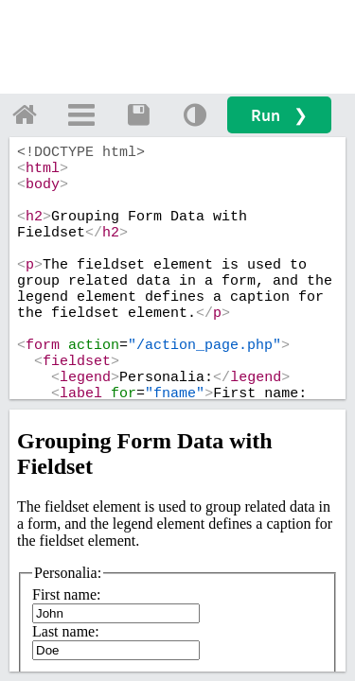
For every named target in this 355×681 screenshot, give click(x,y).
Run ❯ (279, 115)
